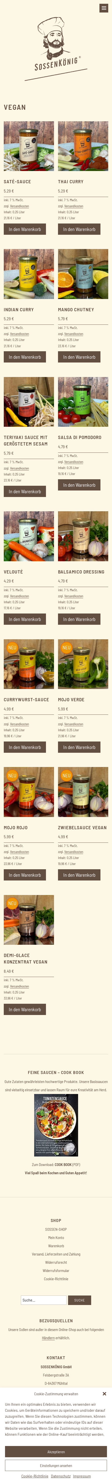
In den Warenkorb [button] (25, 229)
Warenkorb (56, 1246)
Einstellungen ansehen (56, 1465)
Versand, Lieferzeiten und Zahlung (56, 1254)
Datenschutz (61, 1476)
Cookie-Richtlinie (34, 1476)
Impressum (82, 1476)
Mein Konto (56, 1237)
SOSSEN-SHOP (56, 1229)
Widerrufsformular (56, 1270)
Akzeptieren (56, 1452)
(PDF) (67, 1164)
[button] (104, 1393)
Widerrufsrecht (56, 1262)
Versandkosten (19, 206)
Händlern (48, 1338)
